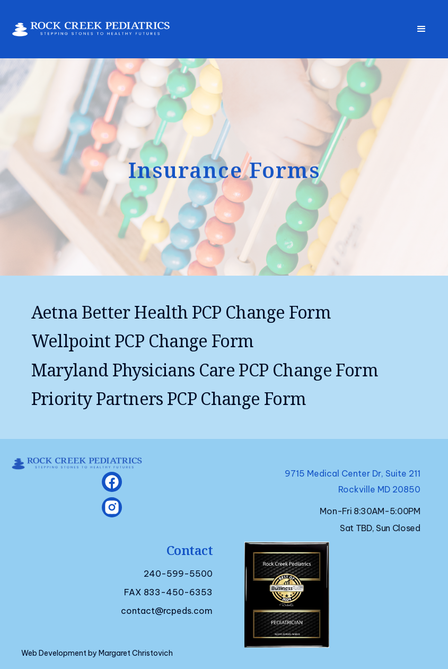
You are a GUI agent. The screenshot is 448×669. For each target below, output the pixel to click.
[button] (421, 29)
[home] (85, 26)
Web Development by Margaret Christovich (97, 653)
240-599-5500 (178, 573)
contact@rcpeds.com (167, 610)
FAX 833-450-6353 (168, 592)
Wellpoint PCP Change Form (142, 341)
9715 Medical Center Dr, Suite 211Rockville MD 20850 (352, 481)
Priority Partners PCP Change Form (168, 399)
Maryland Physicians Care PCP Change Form (204, 370)
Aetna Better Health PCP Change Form (181, 312)
